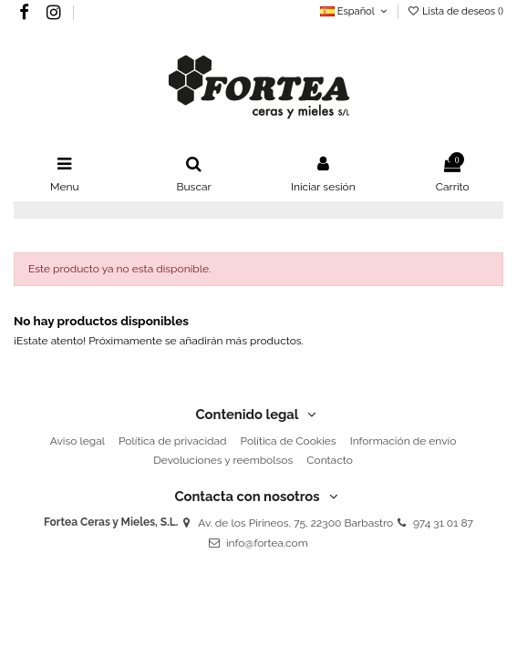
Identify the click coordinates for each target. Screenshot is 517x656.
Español (355, 11)
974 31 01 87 (443, 523)
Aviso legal (77, 441)
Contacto (329, 460)
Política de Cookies (288, 441)
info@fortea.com (267, 543)
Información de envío (403, 441)
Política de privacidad (172, 441)
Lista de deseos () (455, 11)
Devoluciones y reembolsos (223, 460)
